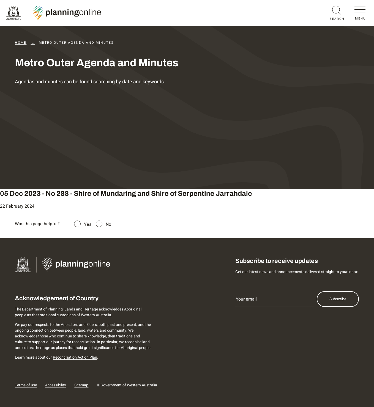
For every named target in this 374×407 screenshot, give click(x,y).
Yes (87, 224)
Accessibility (55, 385)
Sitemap (81, 385)
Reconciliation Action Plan (75, 357)
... (33, 42)
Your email (246, 299)
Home (20, 42)
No (108, 224)
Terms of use (26, 385)
